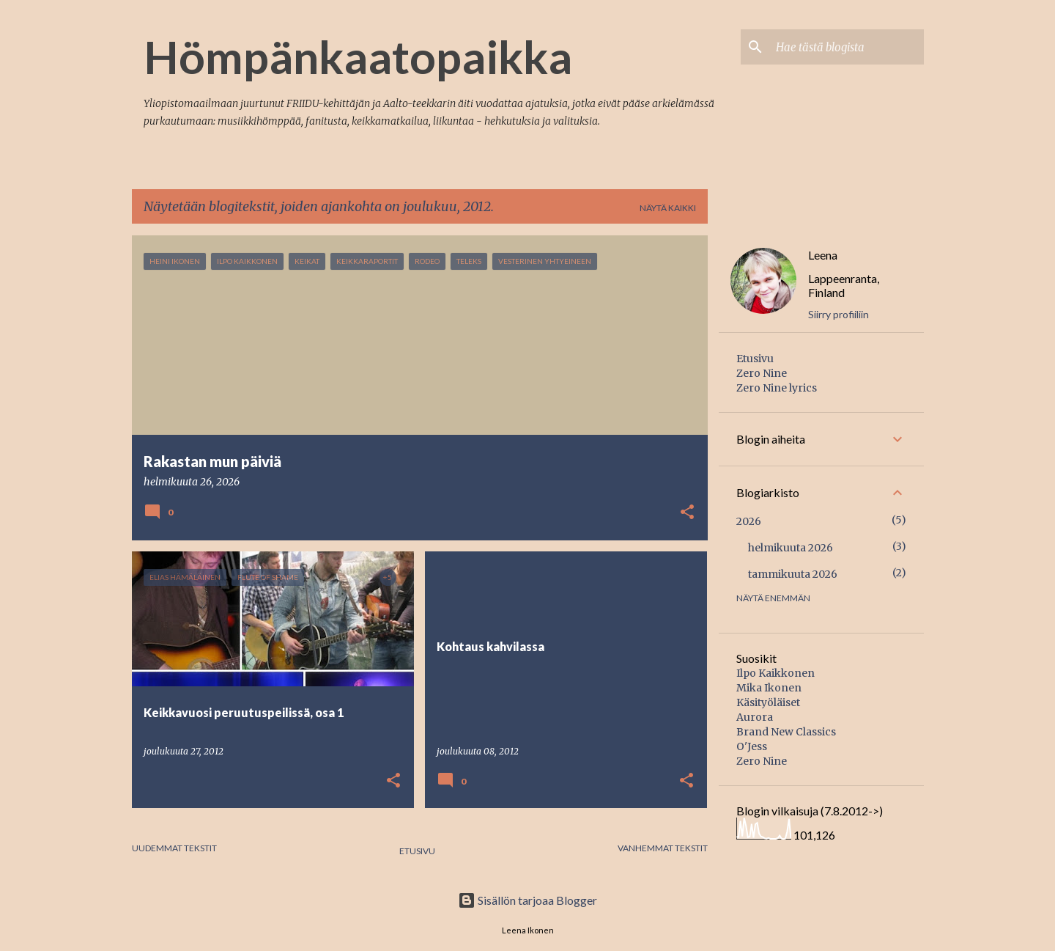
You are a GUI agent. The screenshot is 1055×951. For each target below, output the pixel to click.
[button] (687, 513)
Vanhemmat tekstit (663, 847)
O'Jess (751, 746)
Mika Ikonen (769, 687)
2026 (748, 521)
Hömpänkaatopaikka (358, 56)
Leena (822, 255)
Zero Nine (761, 373)
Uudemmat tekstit (174, 847)
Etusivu (417, 850)
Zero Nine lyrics (776, 387)
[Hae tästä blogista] (847, 47)
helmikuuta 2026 (790, 547)
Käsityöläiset (768, 702)
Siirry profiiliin (838, 314)
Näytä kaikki (668, 207)
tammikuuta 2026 (792, 574)
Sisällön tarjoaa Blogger (527, 900)
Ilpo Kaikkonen (775, 673)
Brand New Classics (786, 731)
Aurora (754, 717)
